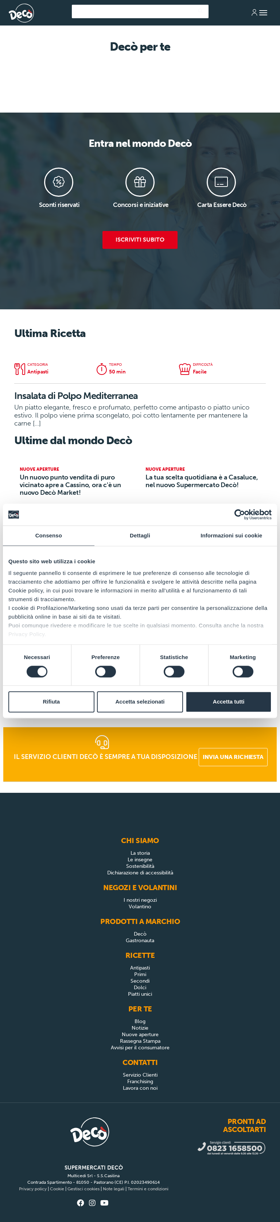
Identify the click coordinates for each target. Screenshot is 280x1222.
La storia (140, 853)
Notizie (140, 1028)
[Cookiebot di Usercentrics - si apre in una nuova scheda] (240, 514)
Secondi (140, 981)
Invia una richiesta (233, 756)
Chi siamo (140, 840)
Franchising (140, 1081)
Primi (140, 974)
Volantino (140, 907)
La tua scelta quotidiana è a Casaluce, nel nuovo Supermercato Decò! (201, 481)
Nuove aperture (140, 1034)
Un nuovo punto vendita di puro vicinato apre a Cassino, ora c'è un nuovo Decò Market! (70, 485)
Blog (140, 1021)
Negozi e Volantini (140, 887)
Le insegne (140, 860)
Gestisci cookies (83, 1188)
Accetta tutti (229, 702)
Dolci (140, 987)
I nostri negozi (140, 900)
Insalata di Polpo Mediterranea (76, 396)
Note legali (113, 1188)
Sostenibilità (140, 866)
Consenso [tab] (48, 535)
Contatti (140, 1062)
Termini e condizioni (148, 1188)
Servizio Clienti (140, 1075)
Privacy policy (33, 1188)
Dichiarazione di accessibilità (140, 873)
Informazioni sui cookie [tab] (231, 535)
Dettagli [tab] (140, 535)
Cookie (57, 1188)
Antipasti (140, 968)
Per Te (140, 1008)
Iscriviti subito (140, 239)
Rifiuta (51, 702)
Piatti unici (140, 994)
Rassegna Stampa (140, 1041)
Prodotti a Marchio (140, 921)
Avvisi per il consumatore (140, 1048)
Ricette (140, 955)
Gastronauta (140, 940)
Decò (140, 934)
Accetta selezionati (139, 702)
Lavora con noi (140, 1088)
